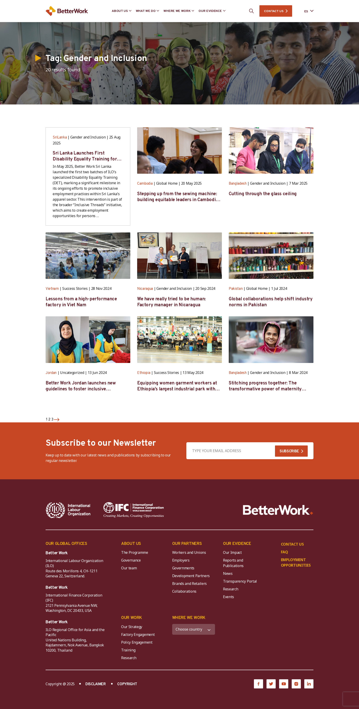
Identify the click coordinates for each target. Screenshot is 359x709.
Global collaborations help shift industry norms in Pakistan (271, 302)
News (228, 573)
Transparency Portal (240, 581)
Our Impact (232, 552)
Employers (181, 560)
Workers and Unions (189, 552)
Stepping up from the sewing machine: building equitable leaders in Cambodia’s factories (179, 197)
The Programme (134, 552)
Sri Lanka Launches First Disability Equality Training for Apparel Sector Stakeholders (85, 156)
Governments (183, 567)
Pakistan (235, 289)
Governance (131, 560)
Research (230, 589)
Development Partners (191, 575)
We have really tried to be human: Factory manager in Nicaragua (171, 302)
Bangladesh (238, 183)
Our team (129, 567)
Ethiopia (143, 373)
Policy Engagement (137, 642)
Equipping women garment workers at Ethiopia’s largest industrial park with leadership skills (177, 386)
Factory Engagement (138, 634)
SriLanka (60, 137)
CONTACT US (273, 11)
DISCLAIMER (95, 684)
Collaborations (184, 591)
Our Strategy (131, 626)
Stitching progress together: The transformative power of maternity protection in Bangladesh (265, 386)
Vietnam (52, 289)
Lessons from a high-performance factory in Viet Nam (81, 302)
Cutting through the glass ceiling (263, 194)
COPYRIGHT (127, 684)
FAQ (284, 551)
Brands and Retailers (189, 583)
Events (228, 596)
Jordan (51, 373)
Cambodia (144, 183)
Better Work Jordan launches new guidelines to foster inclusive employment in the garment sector (82, 386)
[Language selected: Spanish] (305, 11)
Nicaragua (145, 289)
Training (128, 650)
